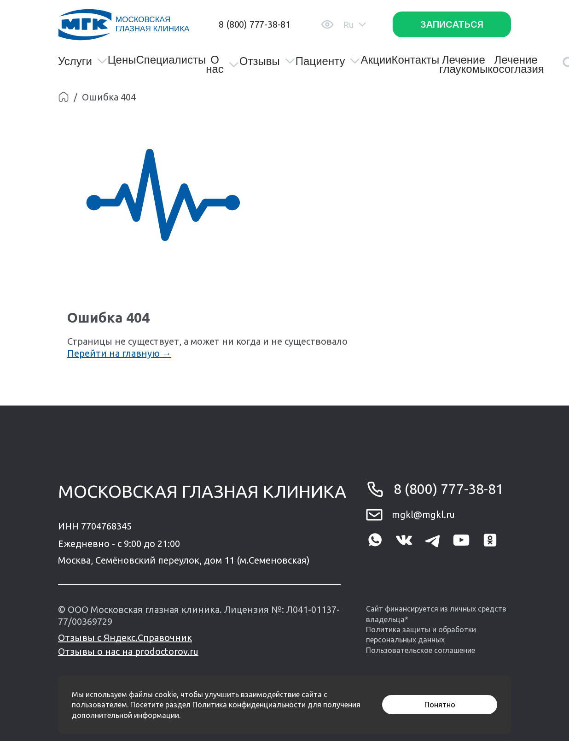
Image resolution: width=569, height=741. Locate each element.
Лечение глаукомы (463, 64)
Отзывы (267, 61)
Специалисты (171, 60)
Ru (354, 24)
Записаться (451, 24)
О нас (222, 64)
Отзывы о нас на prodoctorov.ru (128, 651)
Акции (375, 60)
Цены (122, 60)
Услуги (83, 61)
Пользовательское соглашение (420, 650)
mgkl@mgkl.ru (423, 514)
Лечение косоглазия (516, 64)
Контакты (415, 60)
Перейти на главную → (119, 353)
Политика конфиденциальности (249, 704)
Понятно (439, 704)
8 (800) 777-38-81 (254, 24)
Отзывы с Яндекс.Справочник (125, 637)
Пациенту (328, 61)
